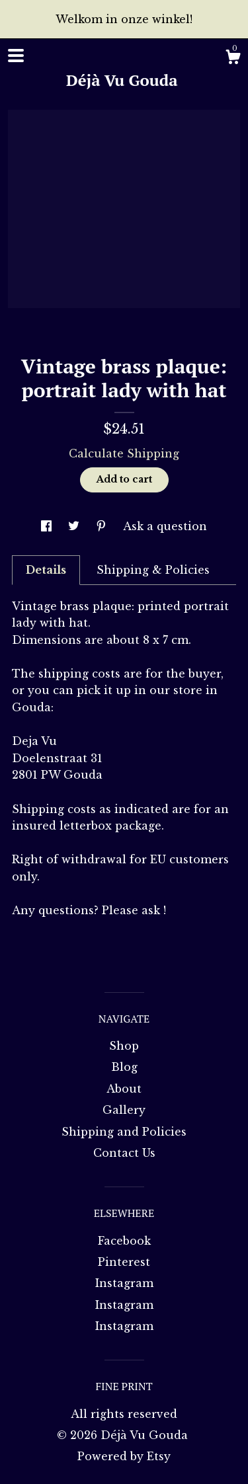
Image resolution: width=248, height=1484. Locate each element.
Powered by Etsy (124, 1456)
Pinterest (124, 1262)
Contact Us (124, 1152)
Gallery (124, 1109)
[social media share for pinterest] (103, 526)
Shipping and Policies (124, 1131)
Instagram (124, 1283)
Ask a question (165, 526)
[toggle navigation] (16, 55)
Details (46, 569)
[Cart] (233, 59)
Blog (124, 1067)
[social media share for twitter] (75, 526)
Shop (124, 1045)
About (124, 1088)
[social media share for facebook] (48, 526)
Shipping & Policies (153, 569)
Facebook (124, 1240)
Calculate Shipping (124, 453)
